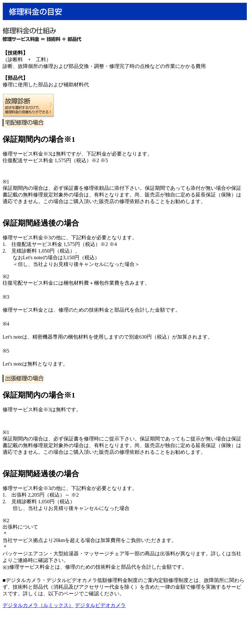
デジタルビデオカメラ (100, 605)
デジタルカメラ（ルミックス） (38, 605)
